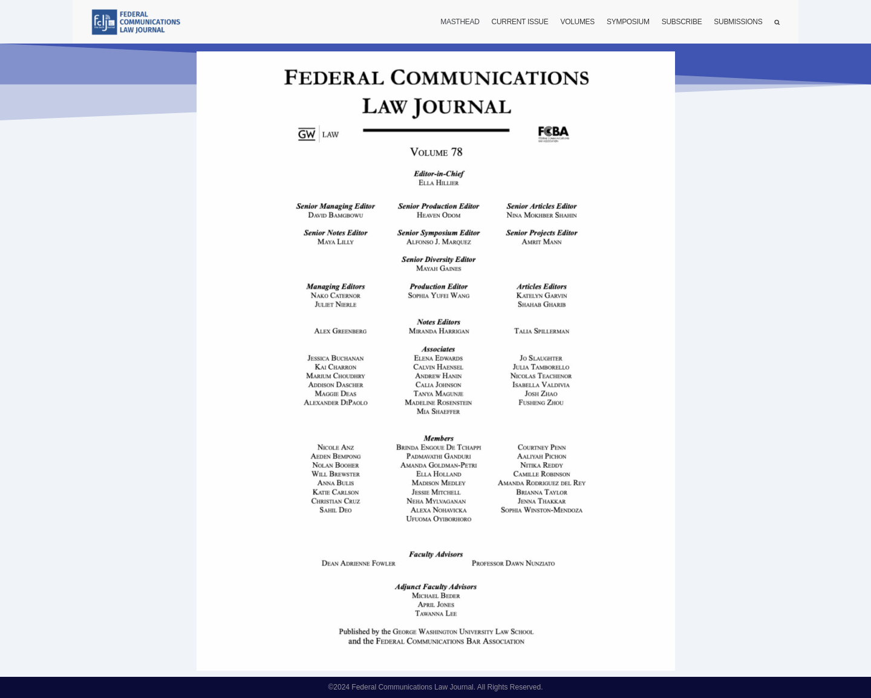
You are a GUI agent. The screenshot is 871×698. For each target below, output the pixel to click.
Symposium (628, 22)
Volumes (577, 22)
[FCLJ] (139, 22)
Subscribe (682, 22)
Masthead (459, 22)
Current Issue (520, 22)
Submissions (738, 22)
